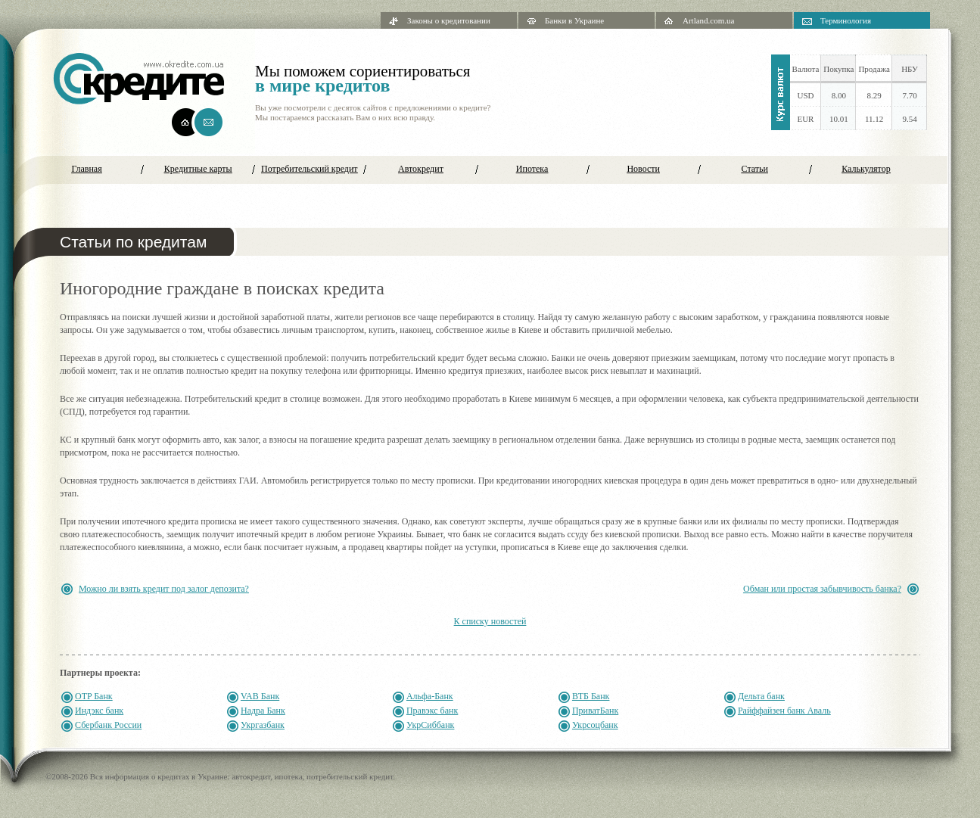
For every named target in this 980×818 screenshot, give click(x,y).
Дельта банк (761, 696)
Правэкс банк (432, 710)
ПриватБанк (595, 710)
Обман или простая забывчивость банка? (822, 588)
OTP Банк (94, 696)
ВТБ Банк (591, 696)
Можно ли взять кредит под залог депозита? (164, 588)
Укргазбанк (263, 725)
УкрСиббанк (430, 725)
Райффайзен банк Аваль (784, 710)
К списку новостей (490, 621)
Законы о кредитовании (448, 20)
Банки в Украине (574, 20)
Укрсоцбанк (595, 725)
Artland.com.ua (708, 20)
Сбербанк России (108, 725)
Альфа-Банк (429, 696)
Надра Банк (263, 710)
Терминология (845, 20)
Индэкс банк (99, 710)
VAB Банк (260, 696)
